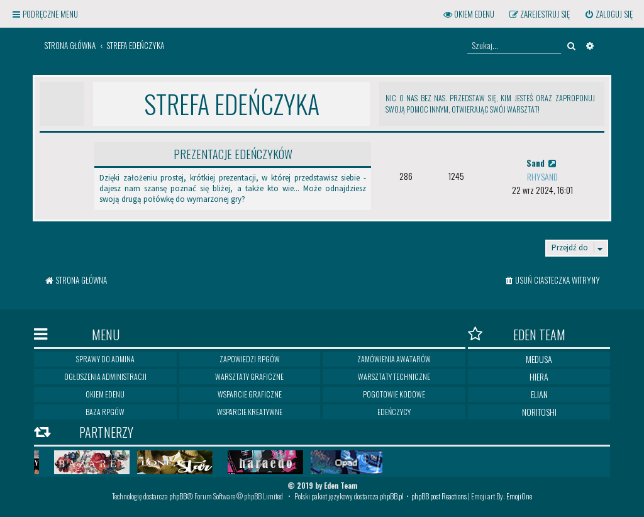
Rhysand (542, 176)
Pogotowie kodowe (394, 394)
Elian (539, 394)
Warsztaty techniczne (394, 376)
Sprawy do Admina (105, 358)
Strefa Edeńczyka (231, 104)
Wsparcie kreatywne (249, 411)
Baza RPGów (105, 411)
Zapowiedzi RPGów (249, 358)
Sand (542, 162)
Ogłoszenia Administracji (105, 376)
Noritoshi (539, 411)
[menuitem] (608, 14)
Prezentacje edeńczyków (233, 154)
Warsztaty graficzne (249, 376)
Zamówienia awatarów (394, 358)
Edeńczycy (394, 411)
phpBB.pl (392, 496)
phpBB (178, 496)
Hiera (539, 376)
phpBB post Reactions (439, 496)
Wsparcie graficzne (250, 394)
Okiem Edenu (105, 394)
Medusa (539, 358)
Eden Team (516, 334)
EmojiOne (519, 496)
